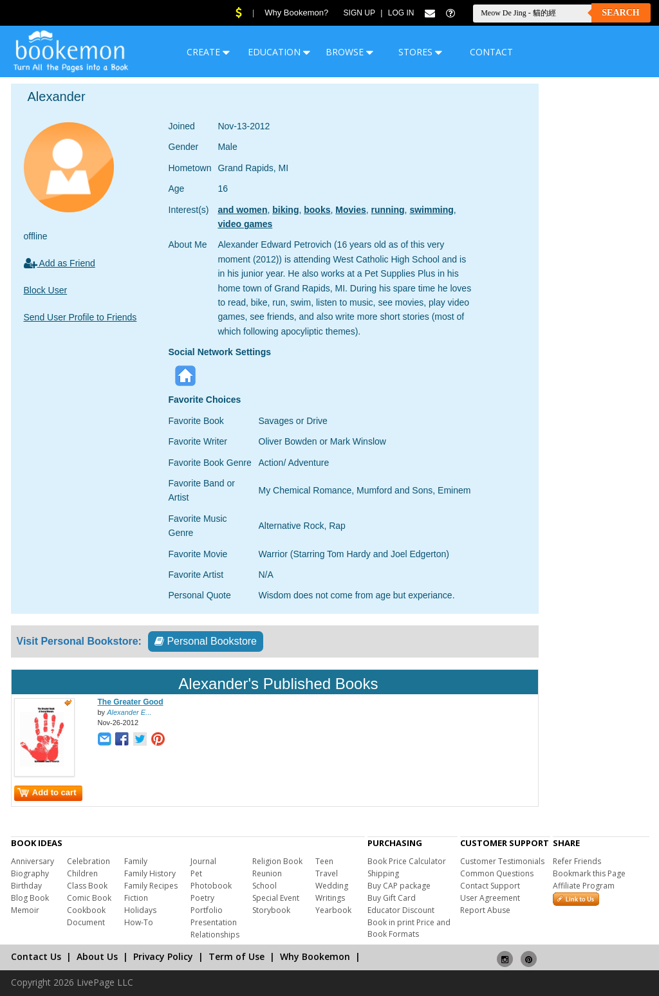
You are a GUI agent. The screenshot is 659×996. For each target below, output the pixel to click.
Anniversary (32, 861)
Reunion (267, 873)
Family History (150, 873)
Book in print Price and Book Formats (408, 928)
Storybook (271, 910)
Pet (196, 873)
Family (135, 861)
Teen (324, 861)
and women (242, 210)
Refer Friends (577, 861)
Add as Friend (59, 263)
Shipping (383, 873)
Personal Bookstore (205, 641)
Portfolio (206, 910)
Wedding (331, 885)
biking (285, 210)
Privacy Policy (163, 956)
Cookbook (86, 910)
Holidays (140, 910)
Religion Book (277, 861)
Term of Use (237, 956)
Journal (203, 861)
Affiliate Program (584, 885)
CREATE (208, 52)
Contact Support (490, 885)
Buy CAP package (399, 885)
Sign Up (359, 12)
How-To (138, 922)
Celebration (88, 861)
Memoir (25, 910)
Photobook (211, 885)
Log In (401, 12)
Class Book (87, 885)
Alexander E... (129, 712)
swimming (431, 210)
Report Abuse (485, 910)
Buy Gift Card (391, 897)
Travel (326, 873)
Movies (350, 210)
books (317, 210)
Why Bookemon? (296, 12)
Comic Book (89, 897)
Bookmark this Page (589, 873)
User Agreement (490, 897)
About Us (97, 956)
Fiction (136, 897)
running (388, 210)
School (264, 885)
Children (82, 873)
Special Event (275, 897)
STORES (420, 52)
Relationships (214, 934)
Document (86, 922)
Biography (30, 873)
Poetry (202, 897)
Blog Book (30, 897)
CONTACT (491, 52)
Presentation (213, 922)
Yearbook (333, 910)
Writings (330, 897)
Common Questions (497, 873)
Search (620, 12)
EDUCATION (279, 52)
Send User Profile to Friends (80, 317)
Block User (46, 290)
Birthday (26, 885)
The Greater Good (130, 701)
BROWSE (349, 52)
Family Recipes (151, 885)
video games (245, 224)
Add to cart (47, 792)
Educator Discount (400, 910)
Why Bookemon (315, 956)
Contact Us (36, 956)
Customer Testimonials (502, 861)
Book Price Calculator (406, 861)
